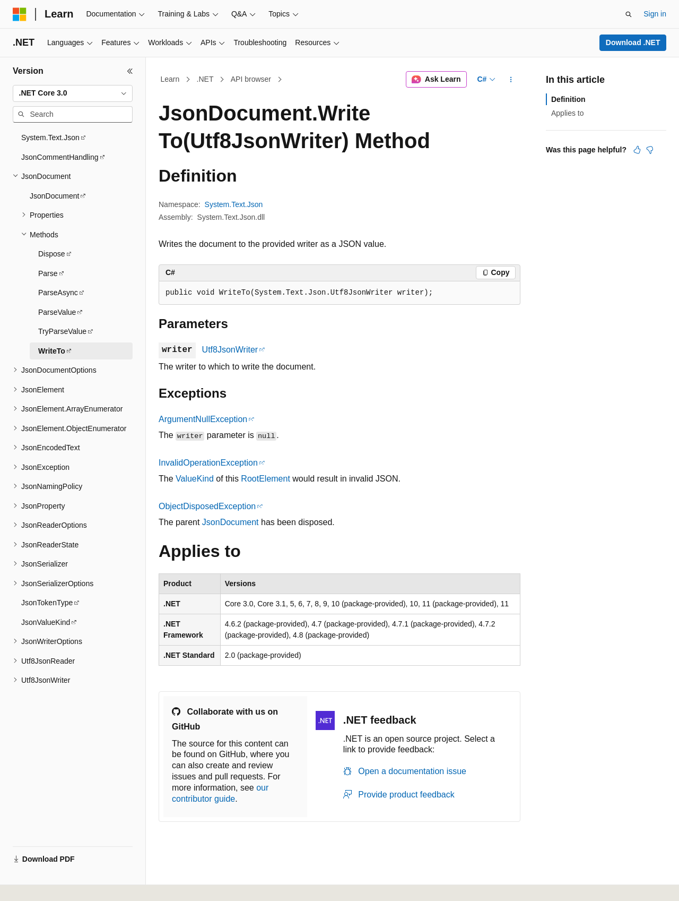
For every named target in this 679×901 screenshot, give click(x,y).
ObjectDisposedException (207, 506)
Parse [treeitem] (48, 273)
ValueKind (195, 478)
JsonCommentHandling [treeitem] (60, 157)
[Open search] (628, 14)
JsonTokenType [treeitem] (47, 602)
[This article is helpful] (637, 149)
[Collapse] (130, 71)
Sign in (654, 14)
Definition (568, 99)
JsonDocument (230, 522)
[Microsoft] (20, 14)
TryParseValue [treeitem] (62, 331)
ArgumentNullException (203, 419)
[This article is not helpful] (649, 149)
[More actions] (511, 79)
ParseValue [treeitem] (57, 312)
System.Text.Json (234, 204)
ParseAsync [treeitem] (58, 292)
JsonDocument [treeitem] (54, 196)
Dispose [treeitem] (51, 254)
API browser (251, 79)
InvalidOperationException (208, 462)
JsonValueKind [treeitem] (45, 622)
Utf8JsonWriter (230, 349)
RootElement (265, 478)
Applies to (567, 113)
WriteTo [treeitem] (51, 351)
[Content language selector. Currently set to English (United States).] (64, 881)
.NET (205, 79)
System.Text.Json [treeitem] (50, 137)
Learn (170, 79)
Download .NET (633, 42)
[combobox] (73, 93)
